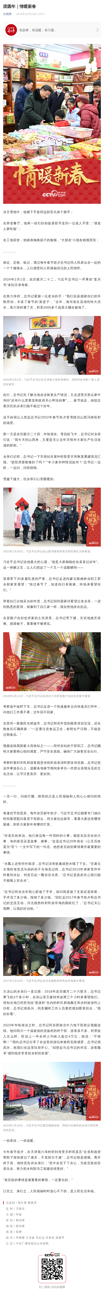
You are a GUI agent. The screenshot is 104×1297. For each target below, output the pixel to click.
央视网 (7, 14)
